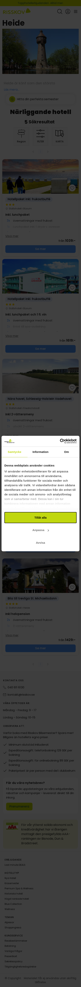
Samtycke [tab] (14, 451)
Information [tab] (40, 451)
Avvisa (40, 542)
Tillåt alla (40, 517)
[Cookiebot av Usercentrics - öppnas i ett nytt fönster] (60, 441)
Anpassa (40, 530)
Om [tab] (66, 451)
